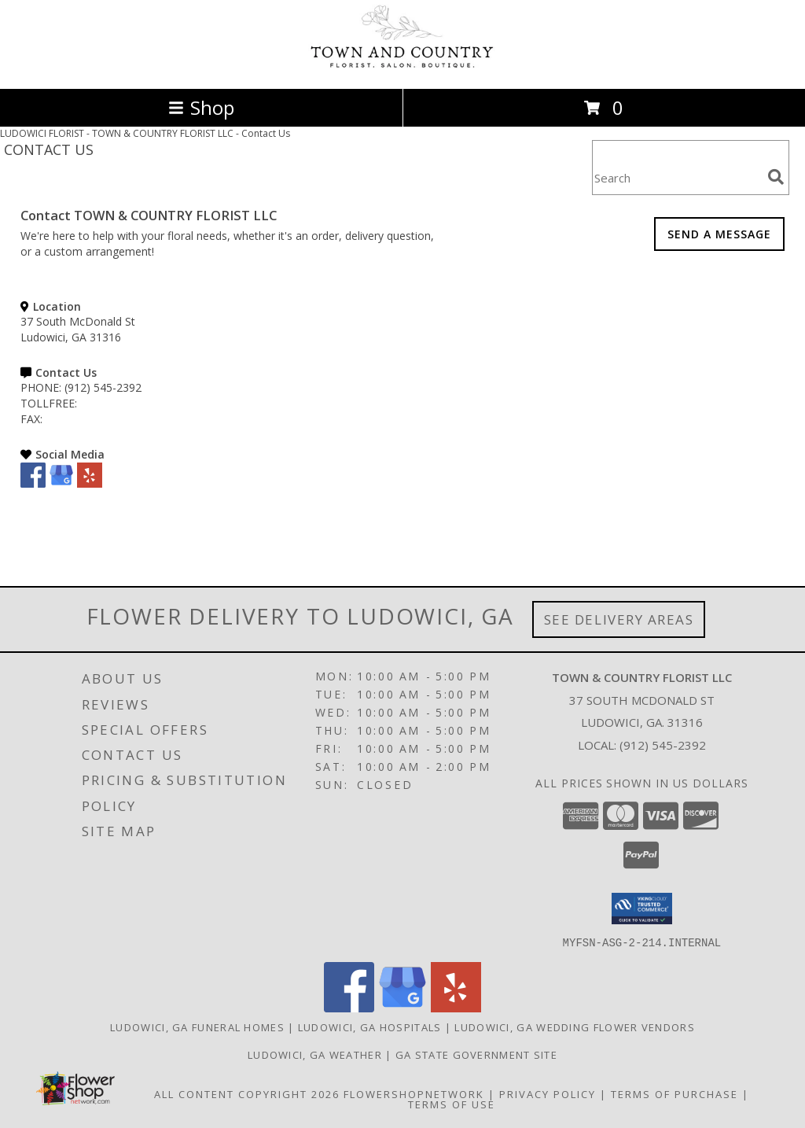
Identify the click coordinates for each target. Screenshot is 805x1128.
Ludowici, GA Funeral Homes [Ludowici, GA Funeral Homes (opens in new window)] (197, 1026)
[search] (775, 177)
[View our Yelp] (89, 483)
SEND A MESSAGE (719, 234)
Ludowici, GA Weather (315, 1054)
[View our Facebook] (33, 483)
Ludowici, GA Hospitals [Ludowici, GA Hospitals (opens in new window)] (370, 1026)
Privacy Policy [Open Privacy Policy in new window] (547, 1093)
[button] (642, 908)
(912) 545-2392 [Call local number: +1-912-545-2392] (662, 745)
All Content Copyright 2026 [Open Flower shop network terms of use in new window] (247, 1093)
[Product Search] (677, 177)
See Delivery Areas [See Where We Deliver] (619, 619)
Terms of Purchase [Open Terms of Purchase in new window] (674, 1093)
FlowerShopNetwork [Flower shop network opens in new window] (414, 1093)
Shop (201, 107)
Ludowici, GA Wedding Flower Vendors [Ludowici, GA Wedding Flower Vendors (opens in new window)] (574, 1026)
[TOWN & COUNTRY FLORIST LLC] (402, 65)
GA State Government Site (476, 1054)
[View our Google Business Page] (61, 483)
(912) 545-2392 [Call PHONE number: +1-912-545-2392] (103, 387)
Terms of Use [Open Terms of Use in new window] (451, 1104)
